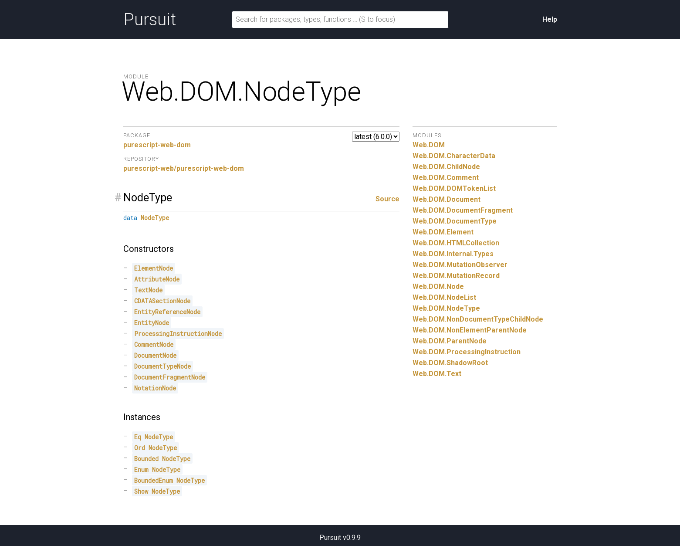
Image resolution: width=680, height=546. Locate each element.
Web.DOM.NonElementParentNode (470, 330)
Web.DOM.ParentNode (450, 341)
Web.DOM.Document (446, 199)
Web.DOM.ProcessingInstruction (467, 352)
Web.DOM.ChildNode (446, 167)
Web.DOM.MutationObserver (460, 265)
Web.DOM (429, 145)
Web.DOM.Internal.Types (453, 254)
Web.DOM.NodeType (446, 308)
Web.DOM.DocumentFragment (463, 210)
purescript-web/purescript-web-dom (183, 168)
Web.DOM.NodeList (444, 297)
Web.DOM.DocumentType (455, 221)
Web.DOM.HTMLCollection (456, 243)
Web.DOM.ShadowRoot (450, 363)
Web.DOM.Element (443, 232)
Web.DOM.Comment (446, 177)
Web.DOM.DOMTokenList (454, 188)
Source (387, 199)
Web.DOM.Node (438, 286)
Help (549, 19)
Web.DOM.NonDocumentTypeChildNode (478, 319)
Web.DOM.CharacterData (454, 156)
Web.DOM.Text (437, 374)
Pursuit (149, 20)
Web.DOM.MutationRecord (456, 275)
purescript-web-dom (157, 145)
